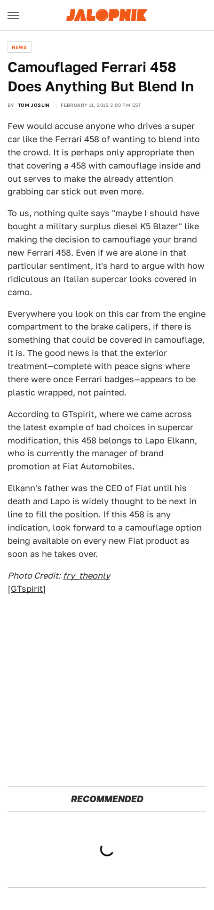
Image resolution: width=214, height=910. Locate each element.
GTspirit (27, 589)
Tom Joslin (34, 105)
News (19, 47)
